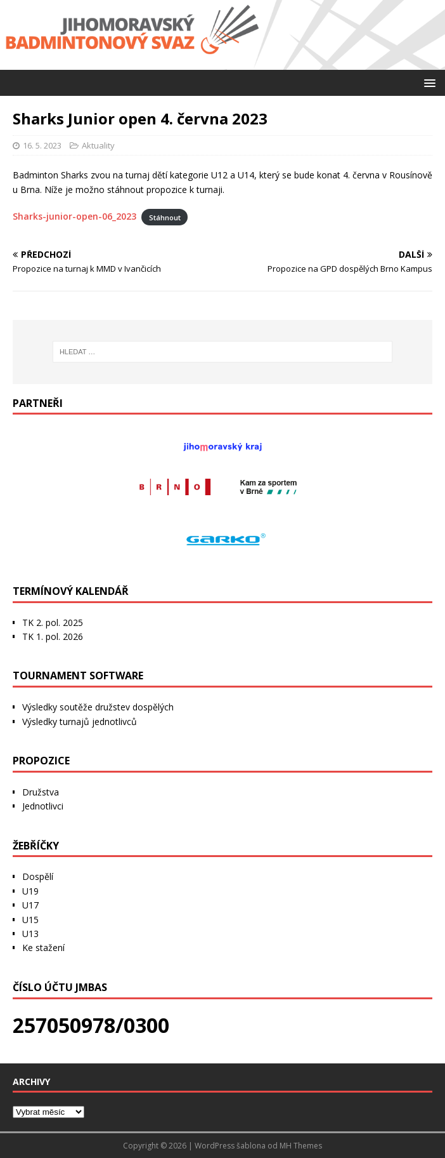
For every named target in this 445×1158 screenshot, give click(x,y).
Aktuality (98, 145)
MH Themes (301, 1145)
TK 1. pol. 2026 (52, 636)
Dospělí (37, 876)
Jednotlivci (42, 806)
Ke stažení (43, 948)
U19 (30, 891)
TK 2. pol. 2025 (52, 622)
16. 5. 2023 (42, 145)
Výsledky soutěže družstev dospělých (98, 707)
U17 (30, 905)
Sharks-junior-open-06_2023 (74, 216)
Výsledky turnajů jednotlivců (79, 721)
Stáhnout (165, 217)
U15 (30, 920)
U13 (30, 934)
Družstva (40, 792)
